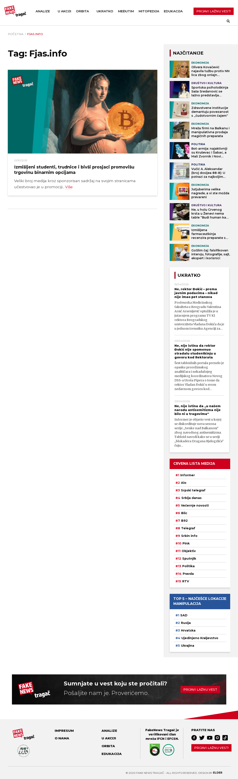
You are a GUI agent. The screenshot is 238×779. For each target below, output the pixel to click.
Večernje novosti (195, 505)
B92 (184, 521)
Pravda (188, 574)
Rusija (186, 623)
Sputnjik (189, 558)
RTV (185, 581)
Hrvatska (188, 630)
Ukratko (105, 11)
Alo (183, 483)
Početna (15, 34)
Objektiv (189, 551)
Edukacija (173, 11)
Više (69, 187)
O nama (62, 738)
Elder (217, 772)
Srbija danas (191, 498)
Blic (184, 513)
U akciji (64, 11)
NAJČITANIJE (188, 53)
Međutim (126, 11)
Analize (43, 11)
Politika (188, 566)
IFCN (160, 738)
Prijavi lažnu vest (200, 690)
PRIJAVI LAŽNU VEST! (213, 11)
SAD (183, 615)
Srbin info (189, 536)
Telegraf (188, 528)
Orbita (82, 11)
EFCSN (172, 738)
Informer (187, 475)
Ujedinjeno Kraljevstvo (199, 638)
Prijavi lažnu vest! (211, 748)
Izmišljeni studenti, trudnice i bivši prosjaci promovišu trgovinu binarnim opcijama (74, 169)
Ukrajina (187, 646)
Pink (186, 543)
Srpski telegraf (193, 490)
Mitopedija (149, 11)
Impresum (64, 731)
